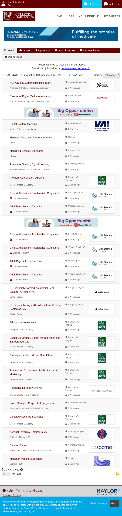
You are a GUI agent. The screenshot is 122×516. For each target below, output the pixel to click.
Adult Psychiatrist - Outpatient (26, 206)
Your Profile (89, 16)
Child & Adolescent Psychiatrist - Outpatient (34, 193)
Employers (111, 4)
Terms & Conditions (29, 490)
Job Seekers (92, 4)
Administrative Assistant (23, 322)
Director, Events (19, 445)
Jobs (70, 16)
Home (58, 16)
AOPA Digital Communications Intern (30, 83)
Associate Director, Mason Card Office (31, 355)
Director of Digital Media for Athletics (30, 96)
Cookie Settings (98, 503)
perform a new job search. (75, 68)
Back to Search (14, 57)
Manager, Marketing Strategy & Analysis (32, 137)
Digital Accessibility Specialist (26, 416)
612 (17, 469)
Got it (114, 503)
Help (8, 490)
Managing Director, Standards (26, 151)
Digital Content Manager (23, 124)
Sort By (98, 75)
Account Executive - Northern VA (28, 432)
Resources (111, 16)
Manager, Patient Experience (26, 458)
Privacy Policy (12, 495)
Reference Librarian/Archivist (26, 387)
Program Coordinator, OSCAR (27, 177)
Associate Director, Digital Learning (29, 164)
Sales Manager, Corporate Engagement (32, 403)
